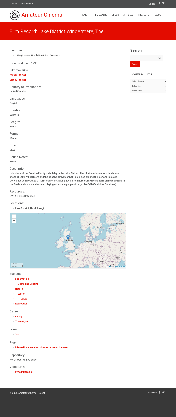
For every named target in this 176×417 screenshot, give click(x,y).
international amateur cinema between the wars (41, 347)
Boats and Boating (26, 283)
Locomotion (22, 278)
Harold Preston (18, 74)
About (159, 15)
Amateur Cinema (36, 15)
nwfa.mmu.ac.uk (24, 371)
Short (18, 334)
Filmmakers (100, 15)
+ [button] (14, 216)
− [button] (14, 221)
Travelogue (21, 321)
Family (18, 316)
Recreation (21, 303)
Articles (128, 15)
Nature (19, 288)
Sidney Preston (18, 79)
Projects (144, 15)
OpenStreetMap (119, 267)
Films (85, 15)
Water (20, 293)
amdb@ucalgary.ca (25, 3)
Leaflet (109, 267)
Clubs (115, 15)
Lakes (21, 298)
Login (151, 3)
